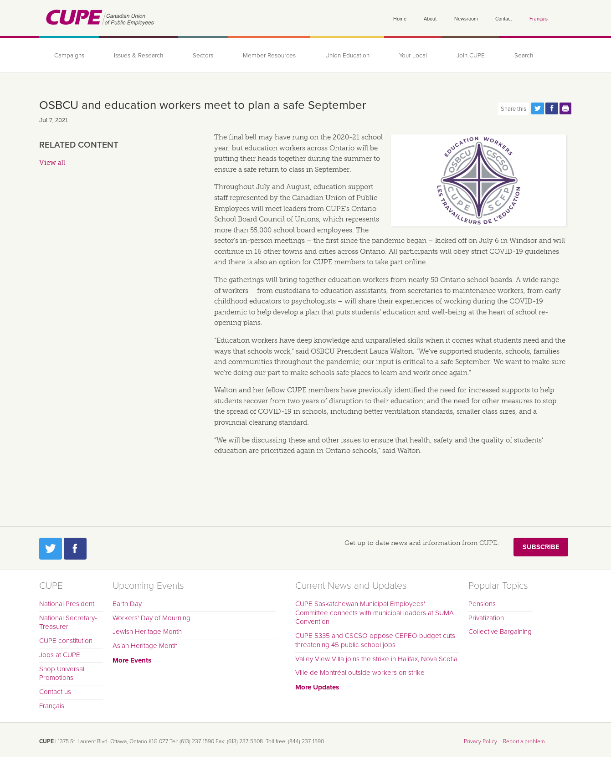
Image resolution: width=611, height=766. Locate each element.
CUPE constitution (65, 641)
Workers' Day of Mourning (151, 618)
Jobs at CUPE (59, 655)
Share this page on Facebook (551, 108)
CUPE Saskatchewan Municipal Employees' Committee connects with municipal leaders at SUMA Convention (374, 613)
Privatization (486, 618)
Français (538, 19)
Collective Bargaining (500, 631)
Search (523, 55)
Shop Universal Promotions (61, 673)
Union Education (347, 55)
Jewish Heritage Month (147, 631)
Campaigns (69, 55)
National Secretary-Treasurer (68, 622)
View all (52, 163)
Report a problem (524, 741)
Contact (503, 19)
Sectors (203, 55)
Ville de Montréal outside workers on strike (360, 672)
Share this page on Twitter (537, 108)
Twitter (50, 549)
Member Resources (269, 55)
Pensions (482, 604)
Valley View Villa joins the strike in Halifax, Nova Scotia (376, 659)
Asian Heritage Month (145, 646)
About (430, 19)
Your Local (413, 55)
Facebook (75, 549)
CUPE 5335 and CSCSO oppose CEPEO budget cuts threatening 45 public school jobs (375, 640)
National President (66, 604)
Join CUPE (471, 55)
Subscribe (541, 547)
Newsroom (466, 19)
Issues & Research (138, 55)
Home (399, 19)
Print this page (566, 108)
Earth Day (127, 604)
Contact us (55, 692)
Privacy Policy (480, 741)
